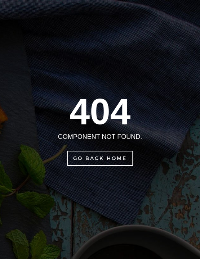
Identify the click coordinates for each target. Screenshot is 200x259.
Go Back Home (100, 158)
